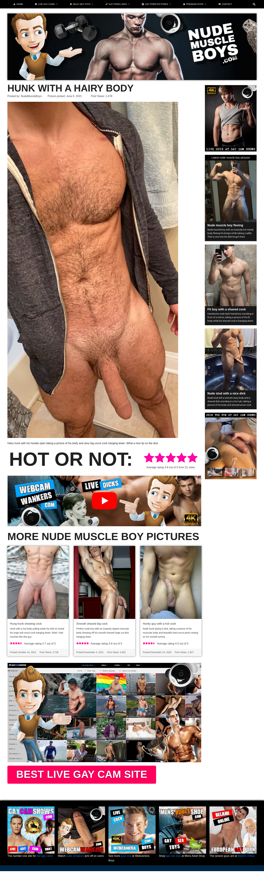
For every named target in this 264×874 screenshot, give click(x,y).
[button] (254, 4)
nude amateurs (75, 858)
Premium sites (196, 4)
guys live (126, 858)
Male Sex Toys (83, 4)
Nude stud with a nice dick (226, 393)
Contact (227, 4)
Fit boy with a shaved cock (226, 309)
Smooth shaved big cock (91, 623)
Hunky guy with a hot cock (159, 623)
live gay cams (45, 858)
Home (19, 4)
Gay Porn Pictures (158, 4)
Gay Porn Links (119, 4)
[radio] (149, 458)
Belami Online (246, 858)
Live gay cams (48, 4)
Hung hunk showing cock (26, 623)
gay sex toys (173, 858)
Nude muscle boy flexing (225, 225)
